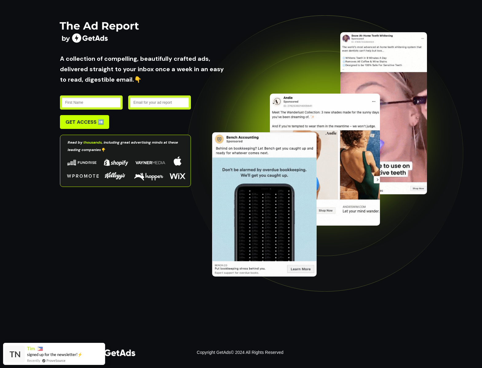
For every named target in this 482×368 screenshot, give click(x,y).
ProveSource (55, 360)
